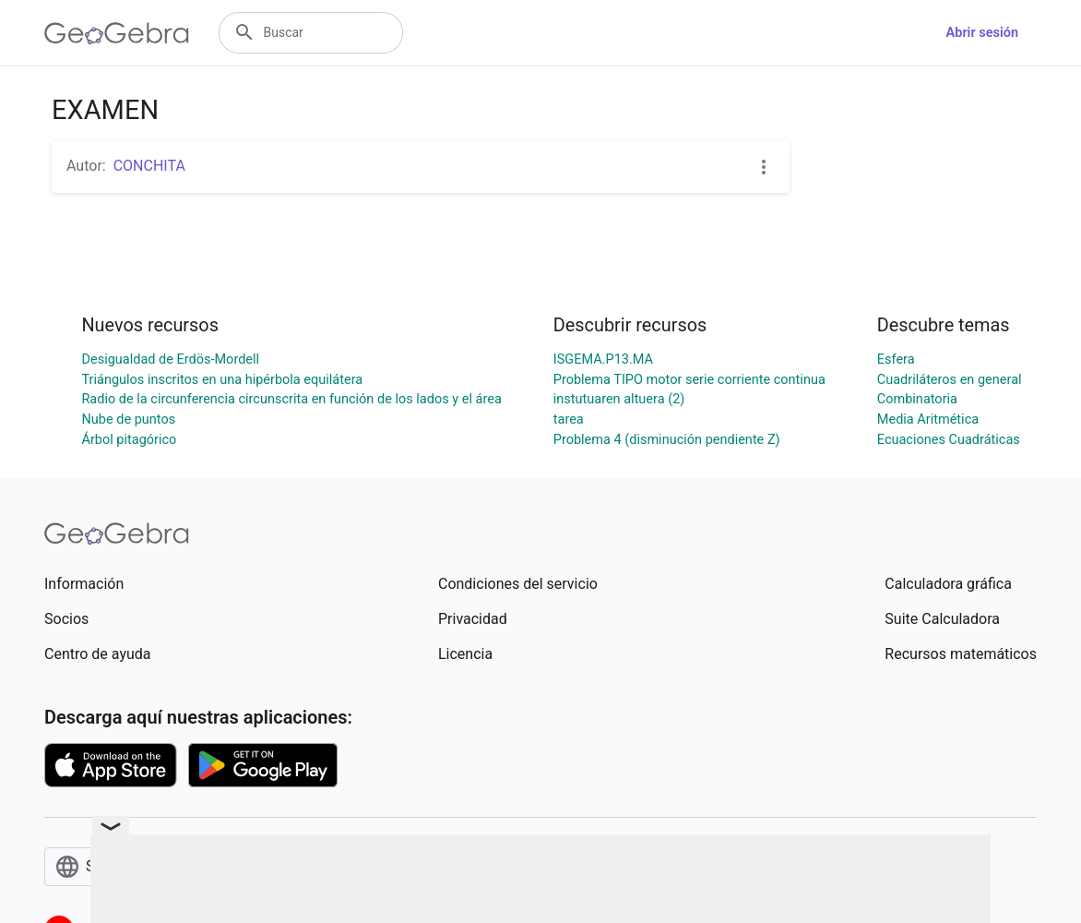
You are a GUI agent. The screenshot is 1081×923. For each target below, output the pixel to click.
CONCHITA (149, 165)
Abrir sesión (982, 33)
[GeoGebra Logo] (116, 33)
